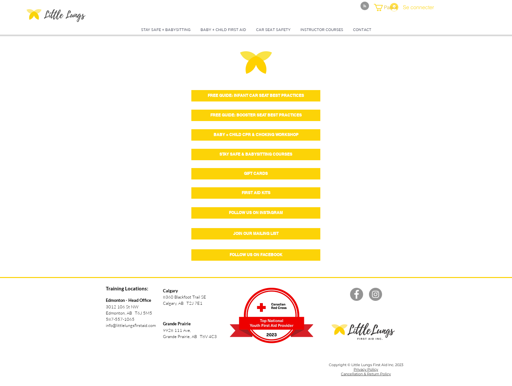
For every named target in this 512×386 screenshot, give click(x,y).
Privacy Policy (366, 369)
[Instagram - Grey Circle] (375, 294)
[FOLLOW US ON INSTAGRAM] (255, 213)
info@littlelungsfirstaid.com (131, 325)
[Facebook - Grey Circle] (356, 294)
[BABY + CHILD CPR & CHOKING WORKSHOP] (255, 135)
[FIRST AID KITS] (255, 193)
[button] (387, 7)
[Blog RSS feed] (364, 6)
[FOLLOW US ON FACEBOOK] (255, 255)
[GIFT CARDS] (255, 173)
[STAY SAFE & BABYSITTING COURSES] (255, 154)
